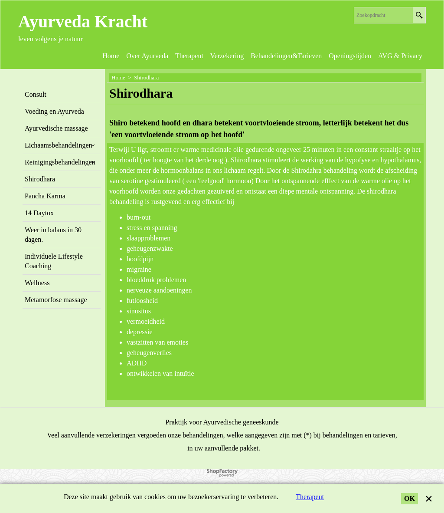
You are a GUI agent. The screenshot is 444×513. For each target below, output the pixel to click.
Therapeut (310, 496)
